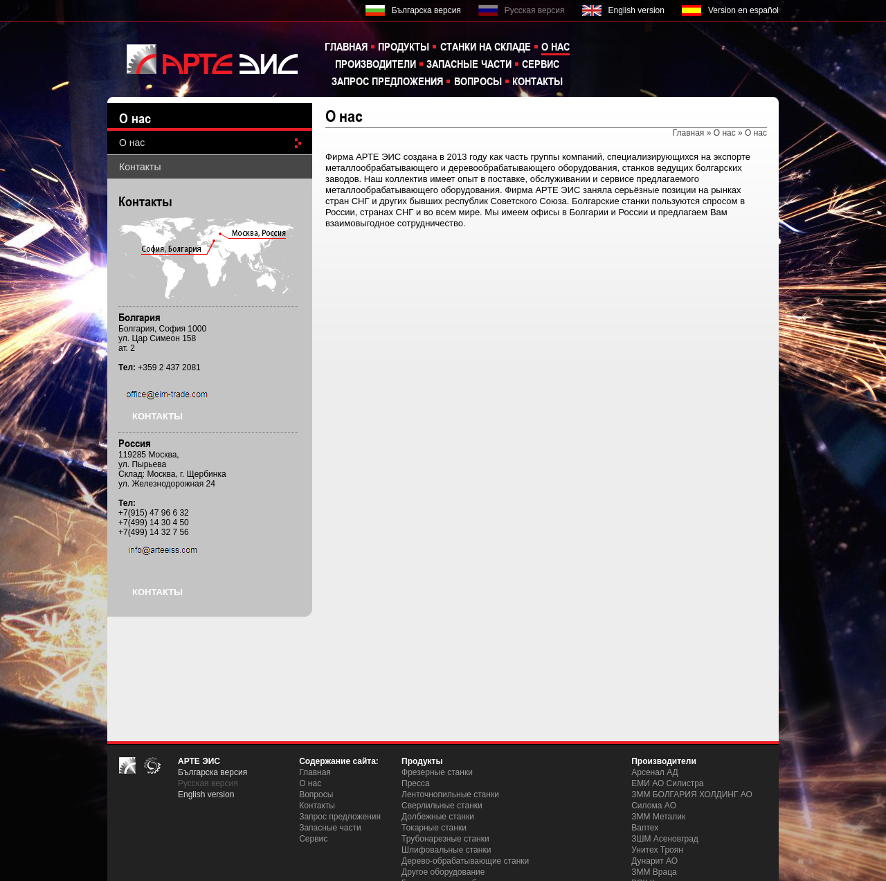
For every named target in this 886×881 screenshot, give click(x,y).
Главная (346, 46)
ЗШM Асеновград (664, 839)
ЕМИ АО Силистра (667, 783)
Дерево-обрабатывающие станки (465, 861)
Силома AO (653, 805)
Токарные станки (434, 828)
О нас (555, 46)
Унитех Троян (657, 850)
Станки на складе (485, 46)
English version (636, 10)
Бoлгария (139, 317)
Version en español (743, 10)
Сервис (540, 64)
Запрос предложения (387, 81)
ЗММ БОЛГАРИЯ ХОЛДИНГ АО (691, 794)
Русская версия (535, 10)
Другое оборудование (443, 872)
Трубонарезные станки (445, 839)
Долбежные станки (437, 816)
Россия (134, 443)
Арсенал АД (654, 772)
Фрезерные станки (437, 772)
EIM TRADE (204, 59)
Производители (375, 64)
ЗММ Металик (658, 816)
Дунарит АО (654, 861)
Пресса (415, 783)
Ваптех (644, 828)
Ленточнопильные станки (450, 794)
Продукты (403, 46)
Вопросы (478, 81)
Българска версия (426, 10)
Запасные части (469, 64)
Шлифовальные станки (446, 850)
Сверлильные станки (441, 805)
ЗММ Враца (653, 872)
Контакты (537, 81)
